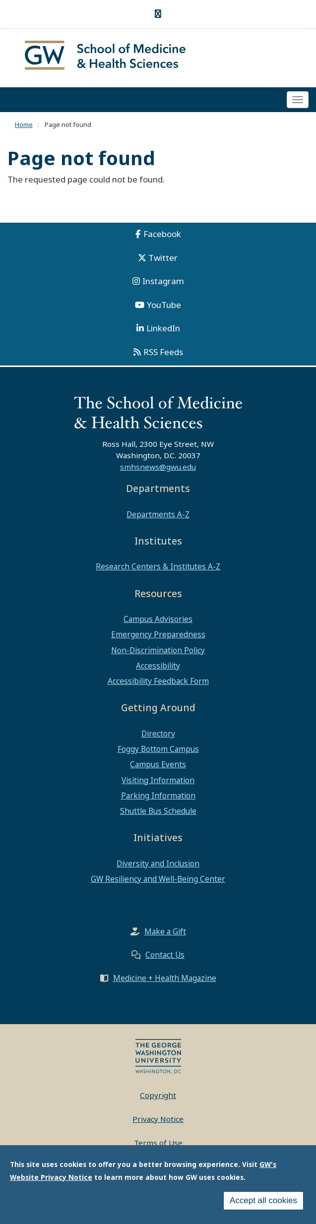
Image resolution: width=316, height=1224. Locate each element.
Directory (158, 733)
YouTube (164, 304)
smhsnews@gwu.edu (158, 467)
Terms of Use (158, 1143)
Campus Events (158, 764)
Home (24, 124)
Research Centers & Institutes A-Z (158, 566)
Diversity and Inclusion (158, 863)
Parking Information (158, 795)
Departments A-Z (158, 514)
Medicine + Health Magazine (164, 978)
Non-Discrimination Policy (158, 650)
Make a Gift (165, 931)
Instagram (163, 281)
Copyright (158, 1095)
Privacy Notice (158, 1119)
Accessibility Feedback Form (158, 681)
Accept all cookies (263, 1200)
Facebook (162, 234)
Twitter (163, 257)
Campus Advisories (158, 619)
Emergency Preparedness (158, 634)
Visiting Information (158, 780)
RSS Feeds (163, 352)
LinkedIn (163, 328)
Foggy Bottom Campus (158, 749)
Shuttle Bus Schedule (158, 811)
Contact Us (165, 955)
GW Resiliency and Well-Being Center (158, 879)
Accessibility (158, 666)
